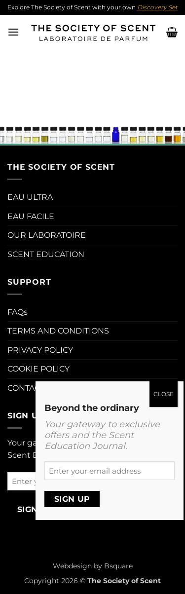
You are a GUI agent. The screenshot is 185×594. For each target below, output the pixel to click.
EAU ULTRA (30, 197)
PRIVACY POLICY (40, 350)
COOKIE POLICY (38, 368)
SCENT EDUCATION (45, 254)
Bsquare (118, 565)
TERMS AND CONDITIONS (58, 330)
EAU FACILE (30, 216)
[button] (13, 32)
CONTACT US (32, 388)
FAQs (17, 312)
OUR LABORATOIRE (46, 235)
